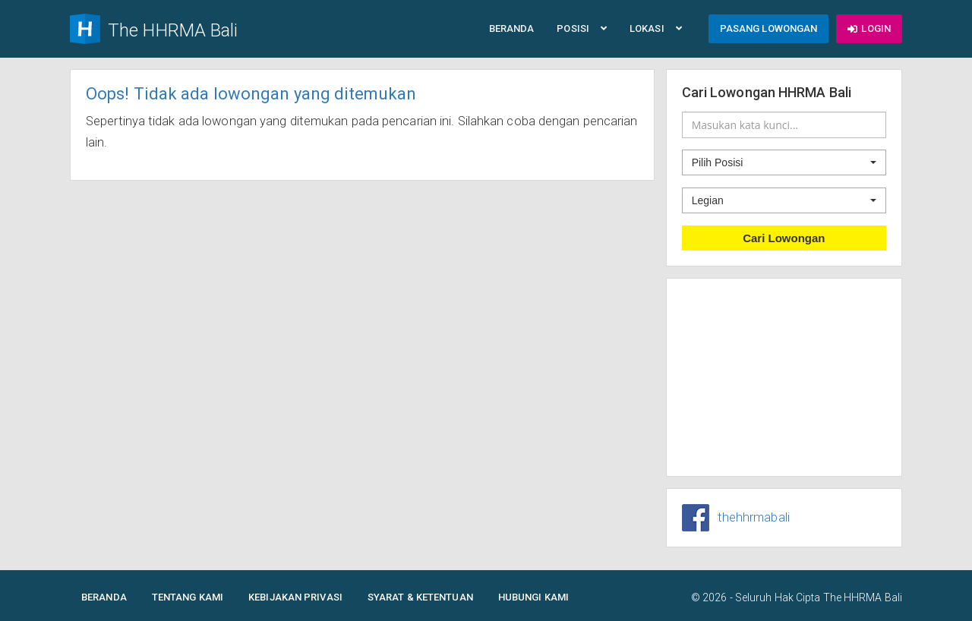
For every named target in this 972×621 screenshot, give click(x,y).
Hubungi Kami (533, 597)
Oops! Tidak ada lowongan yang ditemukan (251, 93)
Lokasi (656, 28)
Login (869, 28)
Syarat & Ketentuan (420, 597)
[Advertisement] (784, 377)
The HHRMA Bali (862, 597)
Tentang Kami (187, 597)
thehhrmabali (754, 517)
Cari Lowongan (784, 238)
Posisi (582, 28)
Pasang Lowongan (769, 28)
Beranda (512, 28)
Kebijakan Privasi (295, 597)
